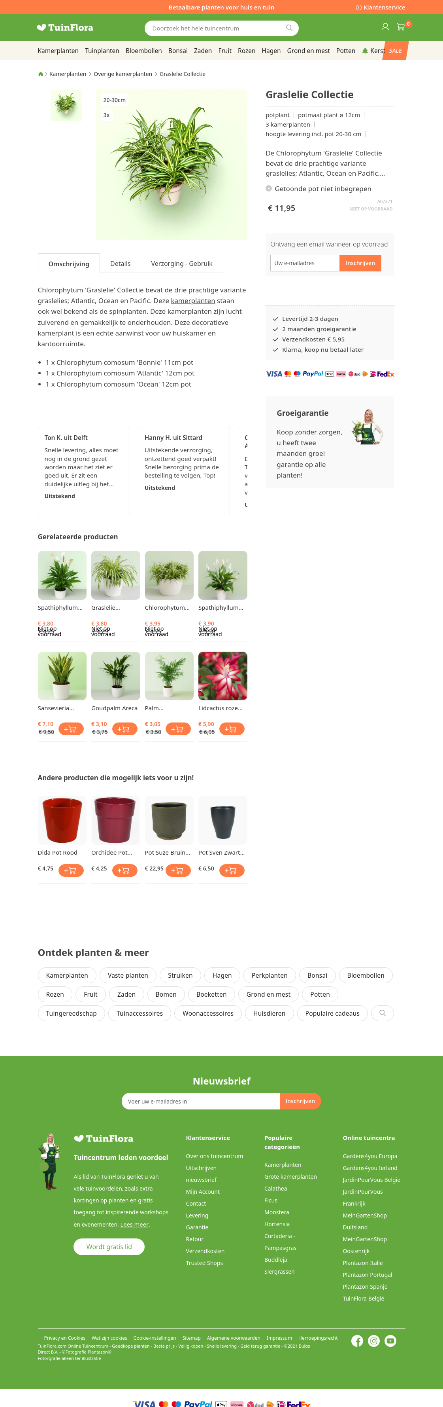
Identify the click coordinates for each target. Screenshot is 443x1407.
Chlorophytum (60, 289)
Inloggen (385, 26)
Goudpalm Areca (114, 708)
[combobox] (222, 28)
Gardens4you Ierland (370, 1168)
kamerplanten (193, 300)
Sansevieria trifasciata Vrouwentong (57, 708)
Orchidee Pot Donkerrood (109, 852)
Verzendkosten (205, 1251)
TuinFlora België (363, 1298)
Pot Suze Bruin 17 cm (165, 852)
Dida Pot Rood (58, 852)
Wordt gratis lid (109, 1246)
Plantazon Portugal (367, 1274)
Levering (197, 1215)
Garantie (197, 1227)
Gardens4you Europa (370, 1156)
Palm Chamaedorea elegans (164, 708)
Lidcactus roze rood (218, 708)
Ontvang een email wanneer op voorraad (329, 244)
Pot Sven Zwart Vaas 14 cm (219, 852)
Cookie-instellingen (155, 1338)
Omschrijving (69, 264)
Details (120, 263)
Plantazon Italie (363, 1263)
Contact (196, 1203)
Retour (195, 1239)
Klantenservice (384, 7)
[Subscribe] (300, 1101)
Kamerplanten (68, 74)
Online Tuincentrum (88, 1346)
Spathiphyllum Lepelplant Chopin (58, 607)
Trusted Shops (204, 1263)
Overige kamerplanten (123, 74)
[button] (66, 105)
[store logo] (75, 27)
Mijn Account (203, 1191)
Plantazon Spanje (365, 1286)
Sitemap (192, 1338)
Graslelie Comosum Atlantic (105, 607)
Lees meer (133, 1224)
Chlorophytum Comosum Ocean (169, 607)
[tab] (69, 263)
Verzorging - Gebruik (181, 263)
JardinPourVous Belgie (371, 1179)
